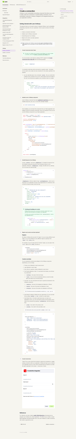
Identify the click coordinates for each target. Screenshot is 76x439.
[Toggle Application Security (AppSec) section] (9, 24)
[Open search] (37, 2)
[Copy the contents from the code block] (53, 62)
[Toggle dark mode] (72, 2)
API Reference (12, 5)
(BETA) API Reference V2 (21, 5)
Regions (62, 14)
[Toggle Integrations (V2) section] (9, 43)
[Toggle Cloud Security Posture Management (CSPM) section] (9, 29)
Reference (62, 17)
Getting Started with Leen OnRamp (66, 10)
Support (69, 1)
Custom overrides (64, 16)
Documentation (5, 5)
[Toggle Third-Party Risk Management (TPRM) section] (9, 35)
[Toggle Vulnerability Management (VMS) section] (9, 21)
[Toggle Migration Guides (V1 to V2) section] (9, 45)
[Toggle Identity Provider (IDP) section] (9, 32)
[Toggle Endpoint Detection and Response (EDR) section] (9, 26)
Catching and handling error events (67, 12)
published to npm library (43, 100)
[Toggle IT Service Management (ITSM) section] (9, 41)
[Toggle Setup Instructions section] (9, 60)
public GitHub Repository (39, 415)
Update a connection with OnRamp (41, 54)
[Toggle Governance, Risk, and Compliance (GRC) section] (9, 38)
